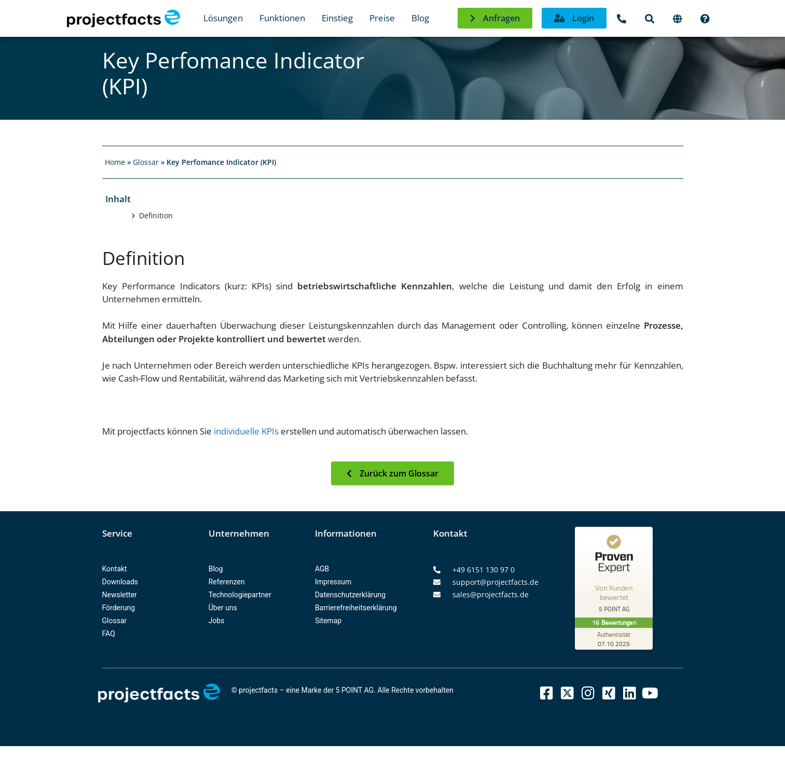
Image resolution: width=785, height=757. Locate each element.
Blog (420, 18)
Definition (156, 215)
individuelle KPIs (245, 431)
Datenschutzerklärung (350, 595)
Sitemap (328, 620)
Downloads (120, 582)
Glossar (146, 162)
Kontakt (114, 569)
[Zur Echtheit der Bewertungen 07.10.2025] (614, 639)
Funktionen (282, 18)
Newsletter (119, 595)
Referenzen (227, 582)
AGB (322, 569)
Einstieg (337, 18)
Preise (382, 18)
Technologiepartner (240, 595)
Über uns (223, 608)
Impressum (333, 582)
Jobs (217, 620)
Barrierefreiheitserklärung (356, 608)
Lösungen (223, 18)
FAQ (108, 633)
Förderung (118, 608)
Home (115, 162)
